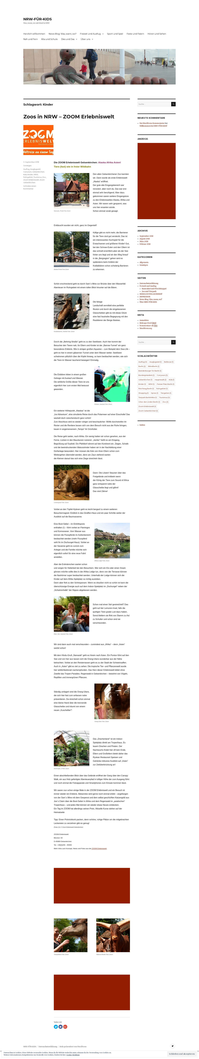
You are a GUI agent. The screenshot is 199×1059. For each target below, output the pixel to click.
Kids (25, 174)
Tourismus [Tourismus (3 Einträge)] (164, 397)
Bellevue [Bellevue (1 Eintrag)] (168, 362)
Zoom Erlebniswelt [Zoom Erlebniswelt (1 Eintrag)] (147, 406)
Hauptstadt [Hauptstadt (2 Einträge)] (160, 380)
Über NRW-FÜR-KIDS (148, 302)
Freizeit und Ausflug (90, 34)
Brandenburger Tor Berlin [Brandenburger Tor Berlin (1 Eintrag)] (149, 371)
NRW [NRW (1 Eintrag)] (151, 384)
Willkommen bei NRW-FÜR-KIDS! (153, 126)
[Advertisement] (92, 886)
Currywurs (27, 172)
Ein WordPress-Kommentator (152, 123)
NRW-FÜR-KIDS (37, 19)
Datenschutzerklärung (149, 283)
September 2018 (146, 236)
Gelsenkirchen (38, 172)
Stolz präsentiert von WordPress (73, 1047)
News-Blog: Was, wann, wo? (62, 34)
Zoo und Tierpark (149, 291)
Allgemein (144, 262)
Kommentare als (148, 326)
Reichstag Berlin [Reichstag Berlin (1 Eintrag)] (146, 389)
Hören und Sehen (157, 34)
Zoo (44, 177)
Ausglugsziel (35, 169)
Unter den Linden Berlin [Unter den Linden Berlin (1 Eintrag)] (149, 402)
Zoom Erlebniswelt (31, 180)
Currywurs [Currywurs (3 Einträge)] (162, 375)
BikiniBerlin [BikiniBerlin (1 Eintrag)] (153, 366)
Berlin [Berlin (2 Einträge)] (142, 366)
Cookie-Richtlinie (73, 1055)
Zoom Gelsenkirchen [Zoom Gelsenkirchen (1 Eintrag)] (148, 411)
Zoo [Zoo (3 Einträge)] (165, 402)
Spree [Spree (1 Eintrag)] (154, 393)
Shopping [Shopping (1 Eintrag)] (143, 393)
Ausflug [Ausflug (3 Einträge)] (142, 362)
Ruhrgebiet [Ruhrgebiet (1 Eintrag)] (162, 389)
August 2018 (145, 239)
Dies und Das (67, 39)
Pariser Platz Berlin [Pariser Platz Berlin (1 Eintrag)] (165, 384)
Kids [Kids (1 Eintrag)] (171, 380)
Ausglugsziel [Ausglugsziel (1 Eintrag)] (156, 362)
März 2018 (144, 241)
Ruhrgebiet (28, 177)
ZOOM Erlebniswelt (98, 848)
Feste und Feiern (135, 34)
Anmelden (144, 320)
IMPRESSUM (145, 297)
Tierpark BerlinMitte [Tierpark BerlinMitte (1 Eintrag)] (147, 397)
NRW (36, 174)
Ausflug (26, 169)
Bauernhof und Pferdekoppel (154, 289)
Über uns (85, 39)
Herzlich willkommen (34, 34)
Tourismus (38, 177)
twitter (142, 425)
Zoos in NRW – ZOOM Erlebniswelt (68, 116)
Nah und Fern (30, 39)
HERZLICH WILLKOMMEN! (151, 294)
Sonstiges (27, 166)
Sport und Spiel (115, 34)
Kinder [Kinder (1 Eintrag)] (142, 384)
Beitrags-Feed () (148, 323)
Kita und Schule (49, 39)
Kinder (30, 174)
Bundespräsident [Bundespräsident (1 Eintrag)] (146, 375)
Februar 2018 (145, 244)
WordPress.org (146, 328)
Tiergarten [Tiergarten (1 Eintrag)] (166, 393)
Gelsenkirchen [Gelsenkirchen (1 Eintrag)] (145, 380)
